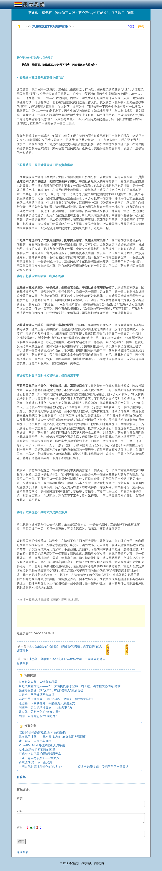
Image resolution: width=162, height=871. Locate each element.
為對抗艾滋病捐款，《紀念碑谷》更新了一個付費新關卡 (56, 699)
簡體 (131, 26)
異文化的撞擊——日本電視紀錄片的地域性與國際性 (53, 736)
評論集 (21, 777)
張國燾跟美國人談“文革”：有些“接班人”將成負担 (51, 690)
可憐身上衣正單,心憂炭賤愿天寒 (40, 753)
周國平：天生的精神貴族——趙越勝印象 (45, 707)
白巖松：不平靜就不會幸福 (36, 694)
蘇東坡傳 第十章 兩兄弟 (35, 762)
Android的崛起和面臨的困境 (37, 749)
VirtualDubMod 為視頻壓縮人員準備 (42, 745)
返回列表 (23, 852)
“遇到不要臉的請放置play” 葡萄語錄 (42, 732)
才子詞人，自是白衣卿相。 (36, 741)
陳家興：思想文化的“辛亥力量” (39, 711)
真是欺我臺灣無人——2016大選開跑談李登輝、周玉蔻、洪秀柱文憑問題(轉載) (70, 686)
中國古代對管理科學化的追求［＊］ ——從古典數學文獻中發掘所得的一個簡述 (73, 766)
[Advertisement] (84, 41)
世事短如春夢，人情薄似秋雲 (38, 681)
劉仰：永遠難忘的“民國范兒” (38, 716)
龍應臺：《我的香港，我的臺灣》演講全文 (47, 703)
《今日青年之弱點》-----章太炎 (39, 758)
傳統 (141, 26)
